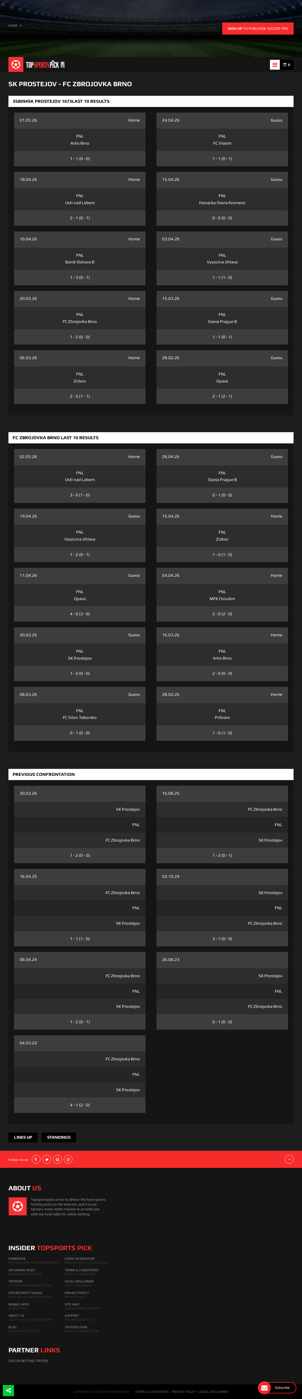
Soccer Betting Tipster (28, 1360)
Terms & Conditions (82, 1270)
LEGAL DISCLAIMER (213, 1392)
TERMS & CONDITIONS (152, 1392)
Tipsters (15, 1281)
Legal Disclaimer (79, 1281)
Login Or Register (80, 1258)
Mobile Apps (18, 1304)
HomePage (17, 1258)
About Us (16, 1315)
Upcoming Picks (21, 1270)
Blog (12, 1327)
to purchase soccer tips (258, 28)
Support (72, 1315)
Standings (59, 1137)
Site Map (72, 1304)
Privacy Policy (77, 1293)
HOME (13, 25)
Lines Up (23, 1137)
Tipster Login (76, 1327)
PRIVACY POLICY (184, 1392)
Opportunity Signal (25, 1293)
